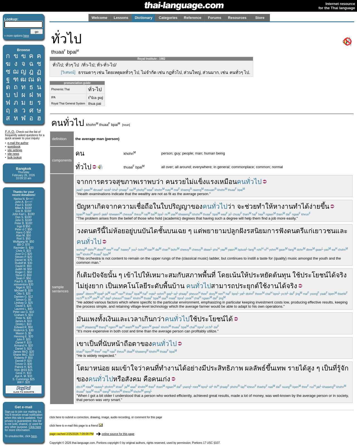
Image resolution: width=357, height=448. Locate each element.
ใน (157, 206)
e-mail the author (18, 143)
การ (94, 181)
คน (57, 123)
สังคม (133, 379)
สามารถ (223, 286)
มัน (81, 319)
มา (89, 368)
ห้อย (119, 231)
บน (171, 231)
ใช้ (296, 275)
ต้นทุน (281, 275)
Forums (214, 18)
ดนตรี (295, 231)
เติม (86, 275)
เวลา (135, 319)
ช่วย (251, 206)
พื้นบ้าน (173, 286)
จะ (241, 206)
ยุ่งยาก (94, 286)
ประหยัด (260, 275)
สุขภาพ (126, 181)
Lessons (121, 18)
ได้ (305, 206)
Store (259, 18)
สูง (310, 368)
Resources (237, 18)
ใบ (164, 206)
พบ (151, 181)
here (34, 436)
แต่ (197, 231)
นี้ (103, 231)
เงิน (110, 319)
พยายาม (214, 231)
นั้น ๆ (115, 275)
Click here (35, 427)
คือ (147, 379)
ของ (197, 206)
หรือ (119, 379)
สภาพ (193, 275)
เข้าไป (133, 275)
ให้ (269, 206)
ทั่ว (79, 167)
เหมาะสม (163, 275)
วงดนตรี (89, 231)
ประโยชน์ (314, 275)
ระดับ (155, 286)
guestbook (14, 146)
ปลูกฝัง (237, 231)
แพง (91, 319)
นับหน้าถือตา (121, 343)
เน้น (235, 275)
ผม (116, 368)
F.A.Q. (10, 132)
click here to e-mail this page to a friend (76, 425)
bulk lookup (15, 157)
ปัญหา (86, 206)
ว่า (160, 181)
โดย (224, 275)
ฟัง (283, 231)
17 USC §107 (211, 442)
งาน (287, 206)
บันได (150, 231)
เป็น (110, 286)
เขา (82, 343)
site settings (15, 150)
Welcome (99, 18)
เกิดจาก (106, 206)
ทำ (261, 206)
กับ (181, 275)
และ (341, 231)
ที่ (100, 343)
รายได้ (297, 368)
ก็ (79, 275)
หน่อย (101, 368)
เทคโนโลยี (131, 286)
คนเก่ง (161, 379)
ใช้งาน (269, 286)
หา (277, 206)
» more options (16, 35)
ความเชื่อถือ (135, 206)
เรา (142, 181)
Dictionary (143, 18)
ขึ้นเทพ (276, 368)
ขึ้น (324, 206)
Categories (168, 18)
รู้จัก (343, 368)
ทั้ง (101, 319)
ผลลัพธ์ (255, 368)
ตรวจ (108, 181)
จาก (82, 181)
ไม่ (190, 181)
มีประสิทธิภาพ (222, 368)
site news (13, 153)
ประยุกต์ (247, 286)
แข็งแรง (205, 181)
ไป (87, 167)
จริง (341, 275)
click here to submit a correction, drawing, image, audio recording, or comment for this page (106, 417)
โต (81, 368)
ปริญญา (179, 206)
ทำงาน (169, 368)
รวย (180, 181)
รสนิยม (257, 231)
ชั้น (162, 231)
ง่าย (314, 206)
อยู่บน (133, 231)
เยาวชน (323, 231)
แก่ (308, 231)
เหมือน (227, 181)
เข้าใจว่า (133, 368)
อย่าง (194, 368)
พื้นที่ (209, 275)
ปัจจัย (100, 275)
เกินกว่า (153, 319)
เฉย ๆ (184, 231)
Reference (192, 18)
